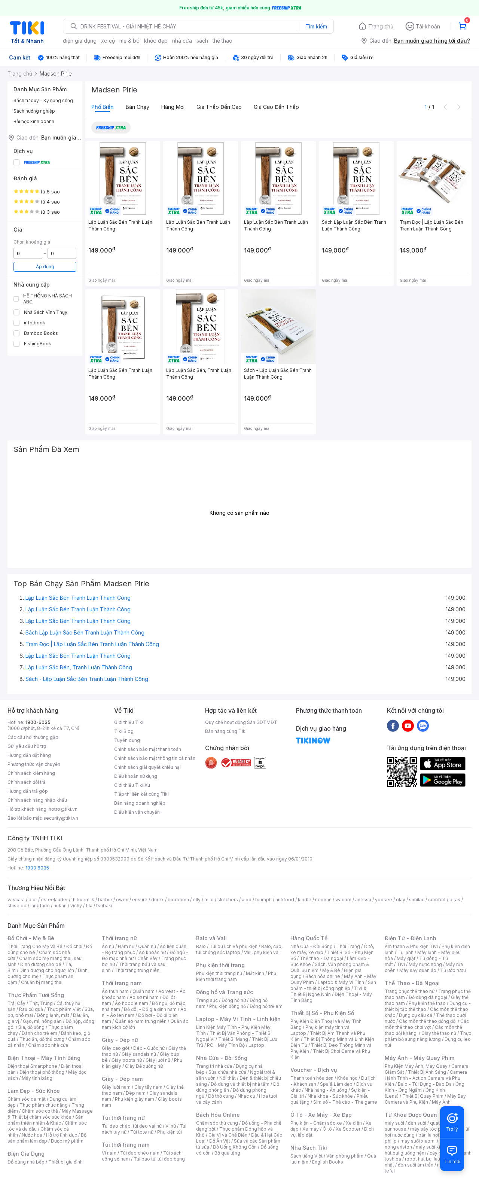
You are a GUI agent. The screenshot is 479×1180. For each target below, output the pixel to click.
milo (209, 899)
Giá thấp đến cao (219, 107)
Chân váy (147, 958)
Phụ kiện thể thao (427, 1003)
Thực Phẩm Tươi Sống (35, 995)
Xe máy (310, 1129)
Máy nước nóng (425, 964)
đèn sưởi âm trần (415, 1165)
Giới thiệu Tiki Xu (132, 785)
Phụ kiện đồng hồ (227, 1006)
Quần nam (143, 991)
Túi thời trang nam (125, 1144)
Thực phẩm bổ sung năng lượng (428, 1036)
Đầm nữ (126, 946)
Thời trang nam (121, 983)
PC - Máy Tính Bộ (226, 1045)
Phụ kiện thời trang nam (236, 976)
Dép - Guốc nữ (149, 1048)
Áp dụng (45, 266)
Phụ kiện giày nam (134, 1099)
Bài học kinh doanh (33, 121)
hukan (60, 905)
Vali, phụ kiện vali (262, 952)
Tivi (401, 964)
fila (89, 905)
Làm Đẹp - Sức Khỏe (33, 1091)
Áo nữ (108, 946)
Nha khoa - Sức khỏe (330, 1096)
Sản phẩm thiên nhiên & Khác (45, 1120)
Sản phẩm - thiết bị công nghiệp (333, 985)
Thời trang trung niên (137, 970)
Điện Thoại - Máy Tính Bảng (43, 1058)
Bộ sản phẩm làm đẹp (46, 1138)
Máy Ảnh (441, 1102)
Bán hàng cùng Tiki (226, 731)
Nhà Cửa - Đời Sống (221, 1058)
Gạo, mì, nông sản (42, 1021)
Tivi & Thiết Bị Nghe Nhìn (328, 991)
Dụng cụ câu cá (415, 1015)
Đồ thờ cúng (221, 1096)
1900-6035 (38, 722)
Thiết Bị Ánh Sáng (427, 1072)
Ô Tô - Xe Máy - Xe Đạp (321, 1115)
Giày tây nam (148, 1087)
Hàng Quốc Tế (308, 938)
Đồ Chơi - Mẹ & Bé (30, 938)
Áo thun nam (115, 991)
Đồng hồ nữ (234, 1000)
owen (122, 899)
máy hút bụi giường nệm (424, 1150)
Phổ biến (102, 107)
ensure (139, 899)
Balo (201, 946)
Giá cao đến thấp (276, 107)
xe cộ (108, 40)
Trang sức (207, 1000)
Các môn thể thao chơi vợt (427, 1024)
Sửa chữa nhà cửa (227, 1072)
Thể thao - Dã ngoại (321, 958)
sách (202, 40)
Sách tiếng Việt (306, 1156)
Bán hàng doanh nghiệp (139, 803)
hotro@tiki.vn (63, 809)
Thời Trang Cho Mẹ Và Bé (34, 946)
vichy (76, 905)
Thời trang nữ (119, 938)
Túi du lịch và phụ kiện (233, 946)
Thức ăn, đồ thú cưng (41, 1039)
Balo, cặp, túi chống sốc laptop (239, 949)
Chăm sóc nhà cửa (48, 1045)
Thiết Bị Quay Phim (422, 1096)
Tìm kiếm (316, 26)
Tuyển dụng (127, 740)
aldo (246, 899)
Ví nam (109, 1153)
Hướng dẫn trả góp (27, 791)
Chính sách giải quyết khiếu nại (147, 767)
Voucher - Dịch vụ (313, 1070)
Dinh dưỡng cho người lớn (46, 970)
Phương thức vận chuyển (33, 764)
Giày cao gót (115, 1048)
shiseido (17, 905)
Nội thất (227, 1078)
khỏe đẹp (156, 40)
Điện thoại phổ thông (41, 1072)
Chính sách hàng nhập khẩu (37, 800)
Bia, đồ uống (31, 1027)
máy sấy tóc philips (431, 1129)
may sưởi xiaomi (418, 1141)
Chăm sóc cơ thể (40, 1111)
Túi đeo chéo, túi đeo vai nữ (132, 1126)
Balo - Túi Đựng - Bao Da (425, 1084)
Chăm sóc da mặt (26, 1099)
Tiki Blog (124, 731)
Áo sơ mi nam (144, 997)
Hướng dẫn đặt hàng (29, 755)
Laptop (256, 1045)
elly (197, 899)
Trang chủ (380, 26)
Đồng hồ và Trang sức (224, 992)
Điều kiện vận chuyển (137, 812)
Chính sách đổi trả (26, 782)
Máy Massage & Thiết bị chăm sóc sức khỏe (50, 1114)
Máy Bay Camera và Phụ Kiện (425, 1099)
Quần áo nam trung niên (141, 1021)
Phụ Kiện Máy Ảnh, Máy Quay (416, 1066)
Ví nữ (170, 1126)
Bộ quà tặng (227, 1153)
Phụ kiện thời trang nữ (219, 973)
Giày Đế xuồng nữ (144, 1066)
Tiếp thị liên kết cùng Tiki (141, 794)
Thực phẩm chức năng (43, 1105)
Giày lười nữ (158, 1060)
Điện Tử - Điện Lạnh (410, 938)
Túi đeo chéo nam (139, 1153)
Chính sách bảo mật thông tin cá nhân (154, 758)
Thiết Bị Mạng (233, 1039)
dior (32, 899)
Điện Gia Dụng (26, 1153)
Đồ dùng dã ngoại (428, 997)
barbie (105, 899)
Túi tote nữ (141, 1132)
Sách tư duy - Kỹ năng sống (43, 100)
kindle (304, 899)
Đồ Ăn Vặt (219, 1141)
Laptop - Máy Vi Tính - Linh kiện (238, 1019)
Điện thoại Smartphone (32, 1066)
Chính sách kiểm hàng (31, 773)
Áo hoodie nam (131, 1003)
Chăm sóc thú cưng (217, 1123)
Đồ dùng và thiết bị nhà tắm (240, 1084)
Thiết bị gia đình (65, 1162)
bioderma (178, 899)
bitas (454, 899)
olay (400, 899)
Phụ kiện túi (169, 1132)
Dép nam (136, 1093)
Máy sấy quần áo (417, 970)
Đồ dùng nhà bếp (26, 1162)
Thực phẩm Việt (64, 1009)
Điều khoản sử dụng (135, 776)
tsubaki (104, 905)
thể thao (222, 40)
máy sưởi (394, 1123)
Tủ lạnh (405, 952)
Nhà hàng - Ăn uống (326, 1090)
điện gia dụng (80, 40)
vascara (16, 899)
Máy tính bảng (37, 1078)
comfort (437, 899)
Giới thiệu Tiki (128, 722)
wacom (343, 899)
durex (157, 899)
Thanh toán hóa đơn (311, 1078)
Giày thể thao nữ (438, 1033)
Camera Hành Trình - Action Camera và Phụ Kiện (426, 1078)
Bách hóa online (322, 976)
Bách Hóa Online (218, 1115)
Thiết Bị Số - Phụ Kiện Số (322, 1013)
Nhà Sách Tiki (308, 1147)
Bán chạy (137, 107)
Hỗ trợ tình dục (61, 1135)
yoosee (383, 899)
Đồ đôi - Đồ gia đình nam (150, 1009)
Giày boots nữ (127, 1060)
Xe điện (354, 1123)
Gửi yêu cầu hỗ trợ (26, 746)
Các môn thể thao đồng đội (428, 1021)
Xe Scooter (348, 1129)
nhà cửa (182, 40)
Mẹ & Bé (331, 970)
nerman (323, 899)
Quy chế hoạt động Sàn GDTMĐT (241, 722)
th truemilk (82, 899)
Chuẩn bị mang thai (41, 982)
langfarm (40, 905)
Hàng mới (172, 107)
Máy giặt (406, 958)
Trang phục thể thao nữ (409, 991)
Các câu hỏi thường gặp (32, 737)
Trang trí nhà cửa (214, 1066)
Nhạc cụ (246, 1096)
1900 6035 (37, 868)
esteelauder (54, 899)
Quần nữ (147, 946)
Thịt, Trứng (41, 1003)
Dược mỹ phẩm (67, 1141)
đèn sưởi (417, 1123)
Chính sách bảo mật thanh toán (147, 749)
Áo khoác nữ (152, 952)
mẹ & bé (129, 40)
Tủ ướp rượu (453, 970)
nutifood (284, 899)
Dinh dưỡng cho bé (40, 964)
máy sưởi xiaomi (433, 1147)
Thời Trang (348, 946)
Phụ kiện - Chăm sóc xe (316, 1123)
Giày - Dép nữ (120, 1040)
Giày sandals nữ (139, 1054)
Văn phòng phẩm (344, 1156)
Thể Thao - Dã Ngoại (412, 983)
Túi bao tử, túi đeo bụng (159, 1159)
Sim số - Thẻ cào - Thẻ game (345, 1102)
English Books (327, 1162)
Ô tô (327, 1129)
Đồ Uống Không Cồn (235, 1147)
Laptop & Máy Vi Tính (341, 982)
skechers (227, 899)
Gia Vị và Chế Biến (227, 1135)
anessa (363, 899)
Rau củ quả (31, 1009)
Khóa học (347, 1078)
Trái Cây (16, 1003)
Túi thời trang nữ (123, 1118)
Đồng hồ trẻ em (266, 1006)
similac (416, 899)
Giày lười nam (116, 1087)
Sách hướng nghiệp (34, 111)
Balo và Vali (211, 938)
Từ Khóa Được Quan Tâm (417, 1115)
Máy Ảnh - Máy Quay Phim (419, 1058)
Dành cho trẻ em (39, 1033)
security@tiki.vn (60, 818)
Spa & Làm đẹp (336, 1084)
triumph (263, 899)
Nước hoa (32, 1135)
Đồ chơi (74, 946)
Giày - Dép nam (122, 1079)
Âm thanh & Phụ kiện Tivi (411, 946)
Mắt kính (255, 973)
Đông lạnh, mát (53, 1015)
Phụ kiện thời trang (220, 965)
